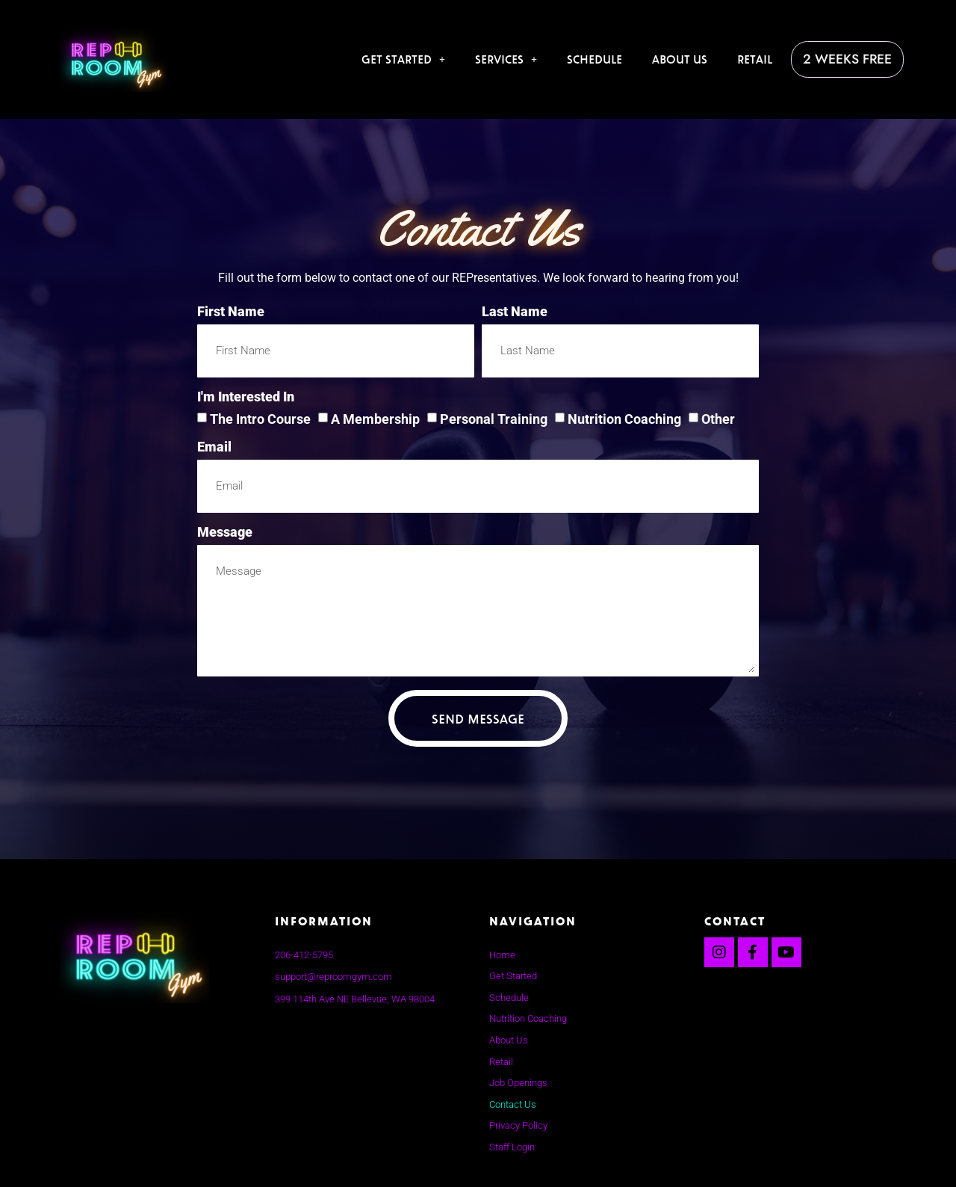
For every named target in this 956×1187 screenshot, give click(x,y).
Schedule (602, 56)
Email (214, 447)
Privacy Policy (518, 1125)
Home (502, 955)
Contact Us (512, 1104)
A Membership (375, 419)
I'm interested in (245, 397)
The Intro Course (260, 419)
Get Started (411, 56)
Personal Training (493, 419)
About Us (688, 56)
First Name (230, 312)
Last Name (514, 312)
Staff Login (512, 1147)
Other (718, 419)
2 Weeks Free (851, 59)
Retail (762, 56)
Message (224, 532)
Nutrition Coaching (624, 419)
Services (514, 56)
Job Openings (518, 1082)
